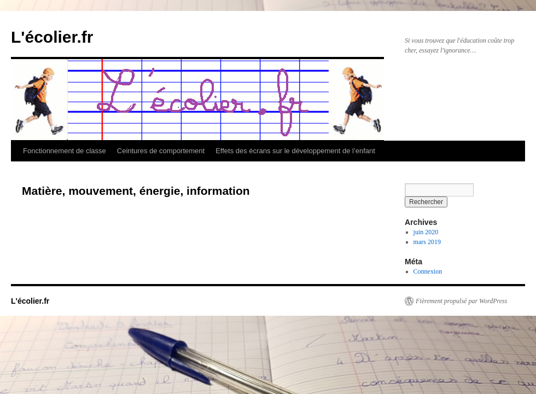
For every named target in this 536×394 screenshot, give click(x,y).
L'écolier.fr (52, 37)
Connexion (427, 271)
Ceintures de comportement (161, 151)
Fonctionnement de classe (64, 151)
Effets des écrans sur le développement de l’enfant (295, 151)
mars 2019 (427, 242)
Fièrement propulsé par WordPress (461, 301)
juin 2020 (426, 232)
